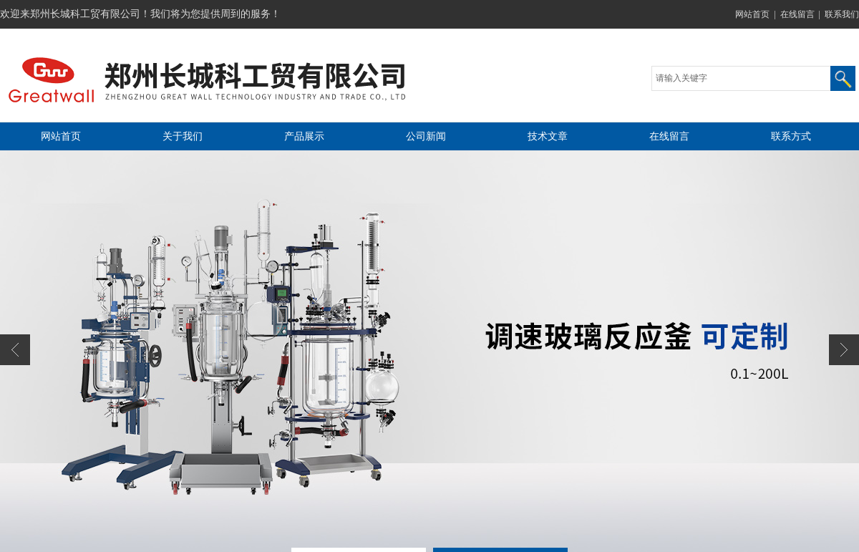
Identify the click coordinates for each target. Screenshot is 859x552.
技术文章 (548, 136)
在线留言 (797, 14)
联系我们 (842, 14)
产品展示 (304, 136)
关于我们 (182, 136)
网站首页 (752, 14)
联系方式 (791, 136)
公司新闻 (426, 136)
